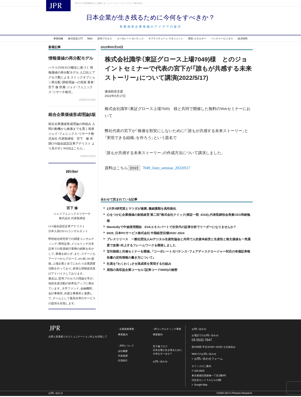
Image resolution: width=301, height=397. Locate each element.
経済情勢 (243, 39)
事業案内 (123, 335)
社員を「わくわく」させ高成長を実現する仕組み (139, 264)
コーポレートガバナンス (130, 39)
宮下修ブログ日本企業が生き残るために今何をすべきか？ (167, 350)
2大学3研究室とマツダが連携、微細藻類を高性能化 (141, 209)
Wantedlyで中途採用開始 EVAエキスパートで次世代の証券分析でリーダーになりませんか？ (171, 228)
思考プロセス (104, 39)
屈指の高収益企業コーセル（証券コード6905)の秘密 (142, 270)
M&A (90, 39)
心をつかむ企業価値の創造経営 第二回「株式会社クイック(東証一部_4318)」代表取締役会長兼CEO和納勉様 (178, 218)
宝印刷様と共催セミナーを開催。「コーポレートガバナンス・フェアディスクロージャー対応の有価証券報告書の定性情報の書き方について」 (178, 255)
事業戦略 (58, 39)
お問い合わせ (160, 362)
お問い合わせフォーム (208, 359)
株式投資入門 (75, 39)
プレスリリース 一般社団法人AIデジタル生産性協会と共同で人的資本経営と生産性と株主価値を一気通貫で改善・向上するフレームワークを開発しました (179, 243)
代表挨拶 (123, 356)
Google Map (200, 385)
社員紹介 (123, 361)
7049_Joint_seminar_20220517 (166, 168)
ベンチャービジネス (222, 39)
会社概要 (123, 352)
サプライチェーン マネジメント (165, 39)
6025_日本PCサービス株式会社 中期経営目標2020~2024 (145, 234)
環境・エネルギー (197, 39)
